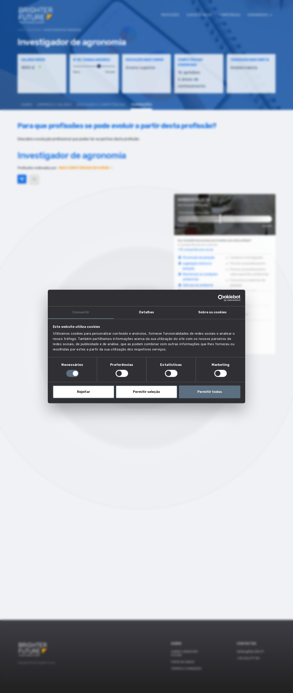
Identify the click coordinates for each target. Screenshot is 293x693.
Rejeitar (83, 392)
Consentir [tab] (80, 312)
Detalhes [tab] (146, 312)
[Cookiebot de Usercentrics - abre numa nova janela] (221, 298)
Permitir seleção (146, 392)
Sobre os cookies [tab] (212, 312)
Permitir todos (209, 392)
